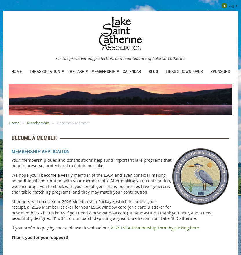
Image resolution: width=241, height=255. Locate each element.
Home (14, 122)
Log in (233, 5)
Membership (38, 122)
